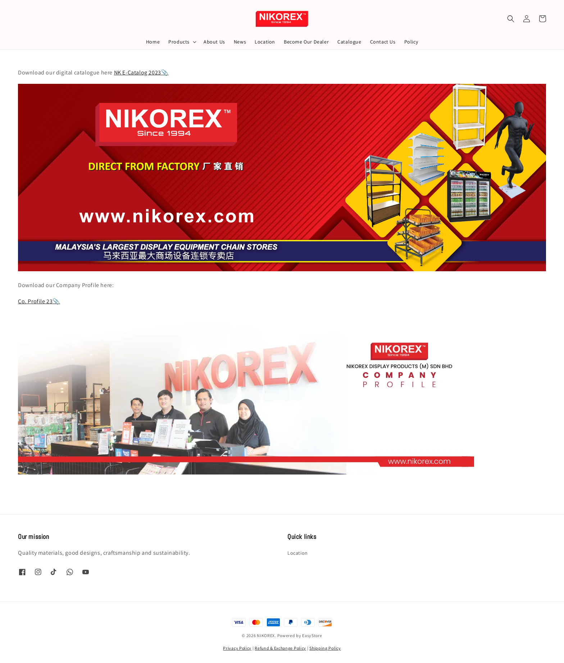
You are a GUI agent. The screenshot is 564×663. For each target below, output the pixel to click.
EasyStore (312, 635)
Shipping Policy (325, 648)
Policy (411, 41)
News (240, 41)
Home (153, 41)
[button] (511, 19)
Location (265, 41)
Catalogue (349, 41)
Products (179, 41)
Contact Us (383, 41)
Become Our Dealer (306, 41)
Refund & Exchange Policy (280, 648)
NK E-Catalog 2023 (137, 72)
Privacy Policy (237, 648)
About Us (214, 41)
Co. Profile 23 (35, 301)
